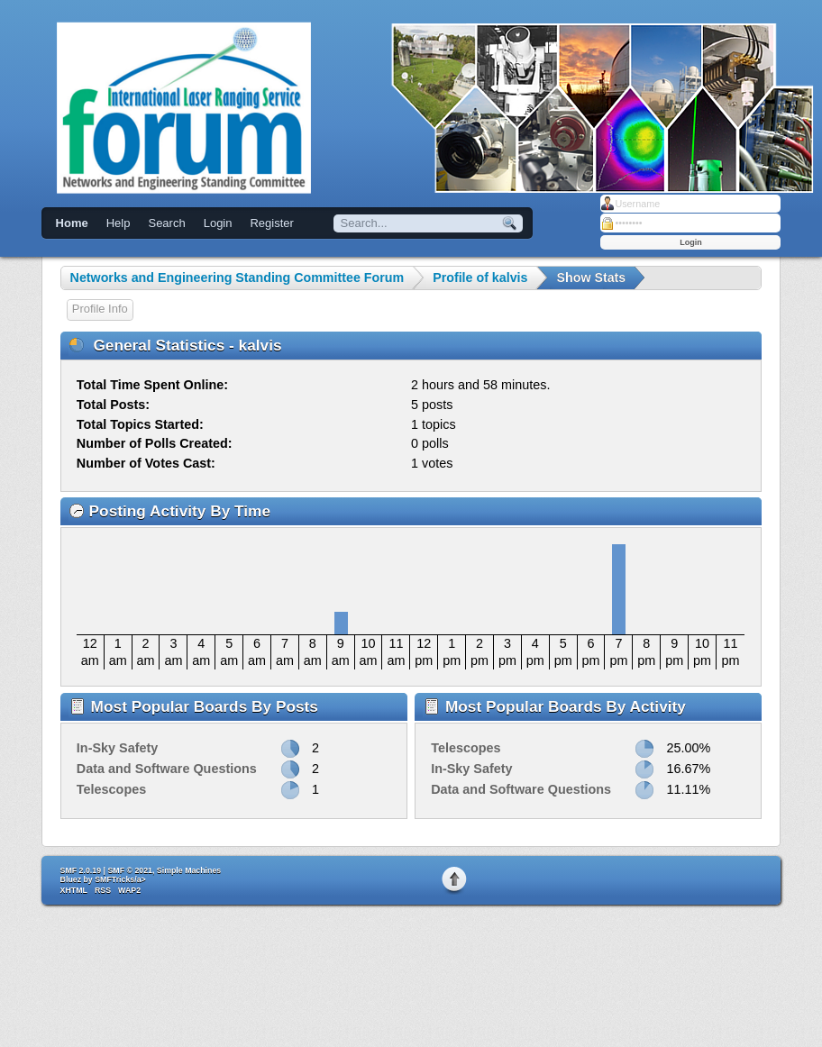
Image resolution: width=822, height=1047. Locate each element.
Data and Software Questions (167, 768)
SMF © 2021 (129, 870)
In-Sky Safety (117, 748)
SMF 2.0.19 (80, 870)
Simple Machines (189, 870)
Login (218, 223)
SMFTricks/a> (120, 879)
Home (72, 223)
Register (271, 223)
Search (166, 223)
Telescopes (111, 789)
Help (118, 223)
